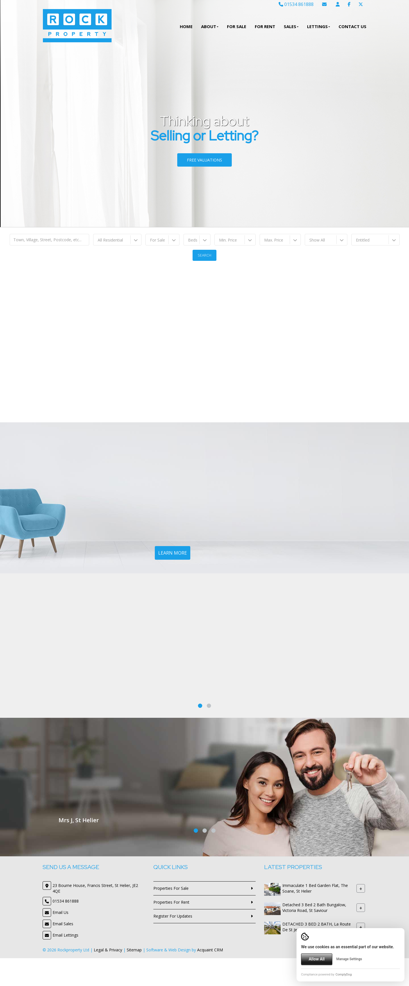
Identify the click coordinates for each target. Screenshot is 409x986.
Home (186, 26)
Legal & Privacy (108, 950)
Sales (291, 26)
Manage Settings (349, 959)
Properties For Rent (171, 902)
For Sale (236, 26)
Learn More (172, 553)
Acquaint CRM (210, 950)
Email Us (60, 912)
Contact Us (352, 26)
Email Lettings (65, 935)
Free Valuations (204, 160)
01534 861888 (296, 4)
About (209, 26)
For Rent (265, 26)
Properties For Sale (171, 888)
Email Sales (63, 923)
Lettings (318, 26)
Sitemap (134, 950)
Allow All (317, 959)
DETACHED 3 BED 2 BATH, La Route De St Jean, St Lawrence (316, 927)
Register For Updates (172, 916)
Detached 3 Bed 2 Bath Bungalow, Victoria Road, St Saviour (314, 907)
